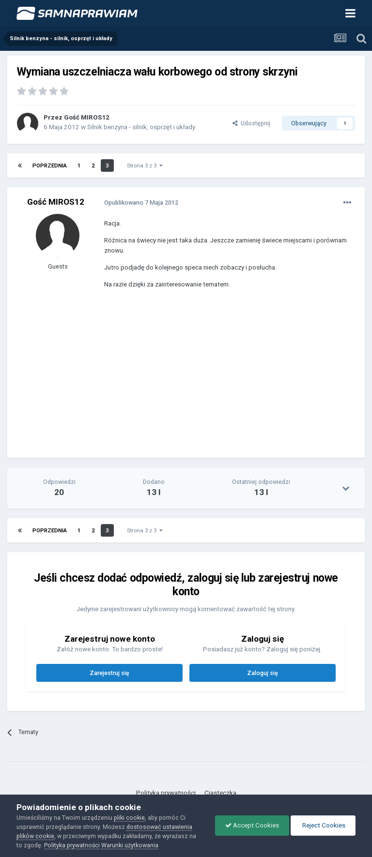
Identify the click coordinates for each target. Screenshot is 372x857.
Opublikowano (141, 202)
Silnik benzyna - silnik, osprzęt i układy (141, 127)
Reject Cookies (323, 825)
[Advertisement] (217, 380)
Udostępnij (251, 123)
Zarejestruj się (109, 673)
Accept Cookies (252, 825)
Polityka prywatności (166, 793)
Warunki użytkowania (129, 845)
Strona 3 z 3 (145, 165)
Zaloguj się (262, 673)
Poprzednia (49, 165)
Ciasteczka (220, 793)
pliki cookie (129, 817)
